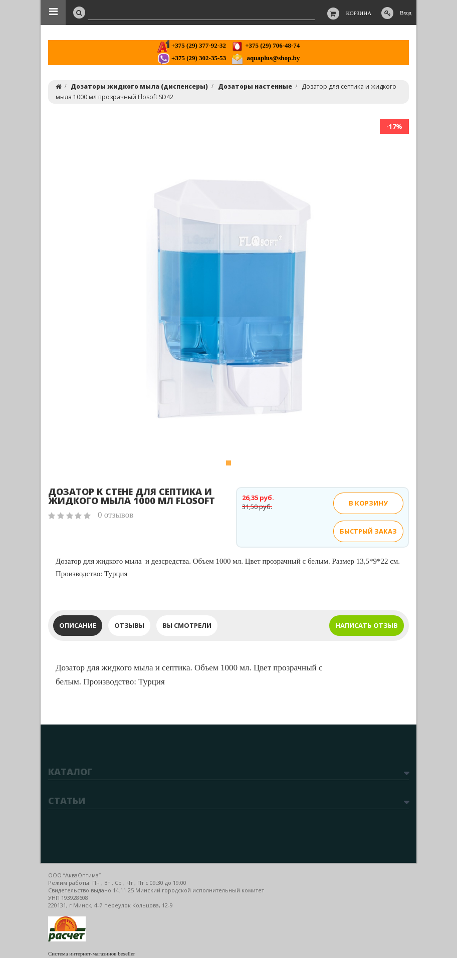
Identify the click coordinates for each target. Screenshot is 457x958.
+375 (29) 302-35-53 (191, 58)
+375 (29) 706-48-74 (265, 45)
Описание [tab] (77, 625)
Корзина (359, 13)
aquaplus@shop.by (265, 58)
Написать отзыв (366, 625)
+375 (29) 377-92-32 (191, 45)
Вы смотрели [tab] (186, 625)
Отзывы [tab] (129, 625)
